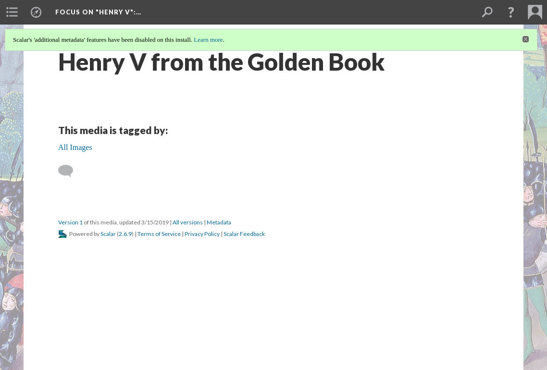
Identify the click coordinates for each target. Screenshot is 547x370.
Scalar (108, 233)
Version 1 (70, 222)
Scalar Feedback (244, 233)
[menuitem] (12, 12)
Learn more (208, 39)
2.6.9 (125, 233)
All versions (188, 222)
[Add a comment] (70, 171)
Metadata (219, 222)
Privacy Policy (202, 233)
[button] (511, 12)
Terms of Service (159, 233)
